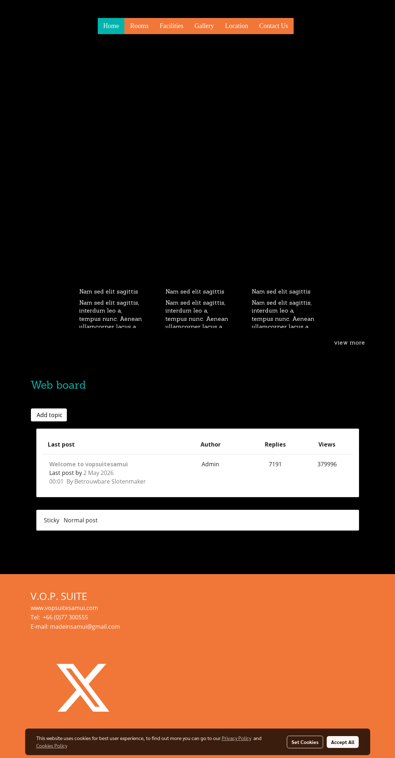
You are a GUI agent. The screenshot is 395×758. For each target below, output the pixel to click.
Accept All (342, 742)
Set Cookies (304, 742)
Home (111, 25)
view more (349, 343)
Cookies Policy (51, 745)
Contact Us (273, 25)
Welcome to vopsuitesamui (88, 464)
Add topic (49, 415)
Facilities (171, 25)
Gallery (204, 25)
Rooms (139, 25)
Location (236, 25)
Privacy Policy (236, 738)
